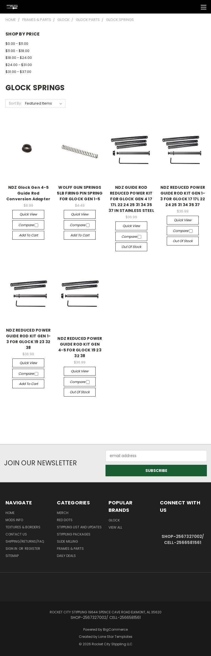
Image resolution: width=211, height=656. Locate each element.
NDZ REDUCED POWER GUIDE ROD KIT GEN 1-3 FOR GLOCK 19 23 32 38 (28, 338)
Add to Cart (28, 235)
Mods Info (14, 520)
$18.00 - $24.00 (18, 57)
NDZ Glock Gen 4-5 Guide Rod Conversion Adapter (28, 193)
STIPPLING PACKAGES (73, 534)
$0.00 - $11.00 (16, 43)
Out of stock (131, 246)
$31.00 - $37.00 (18, 71)
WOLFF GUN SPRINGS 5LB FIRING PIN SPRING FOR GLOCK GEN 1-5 (79, 193)
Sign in (11, 548)
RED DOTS (65, 520)
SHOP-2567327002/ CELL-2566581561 (183, 540)
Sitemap (12, 555)
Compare (28, 225)
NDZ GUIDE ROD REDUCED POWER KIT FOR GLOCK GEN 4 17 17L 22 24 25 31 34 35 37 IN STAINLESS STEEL (131, 199)
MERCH (62, 512)
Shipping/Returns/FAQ (24, 541)
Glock (114, 520)
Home (10, 512)
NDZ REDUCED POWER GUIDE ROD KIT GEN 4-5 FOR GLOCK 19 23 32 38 (79, 347)
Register (32, 548)
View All (115, 527)
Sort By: (15, 103)
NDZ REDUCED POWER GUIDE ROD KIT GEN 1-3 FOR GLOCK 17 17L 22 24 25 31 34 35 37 (182, 196)
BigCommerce (115, 629)
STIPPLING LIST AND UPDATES (79, 527)
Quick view (28, 214)
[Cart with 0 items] (193, 7)
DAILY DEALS (66, 555)
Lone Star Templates (115, 636)
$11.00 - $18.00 (17, 50)
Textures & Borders (22, 527)
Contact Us (16, 534)
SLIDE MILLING (67, 541)
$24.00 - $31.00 (18, 64)
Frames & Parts (70, 548)
